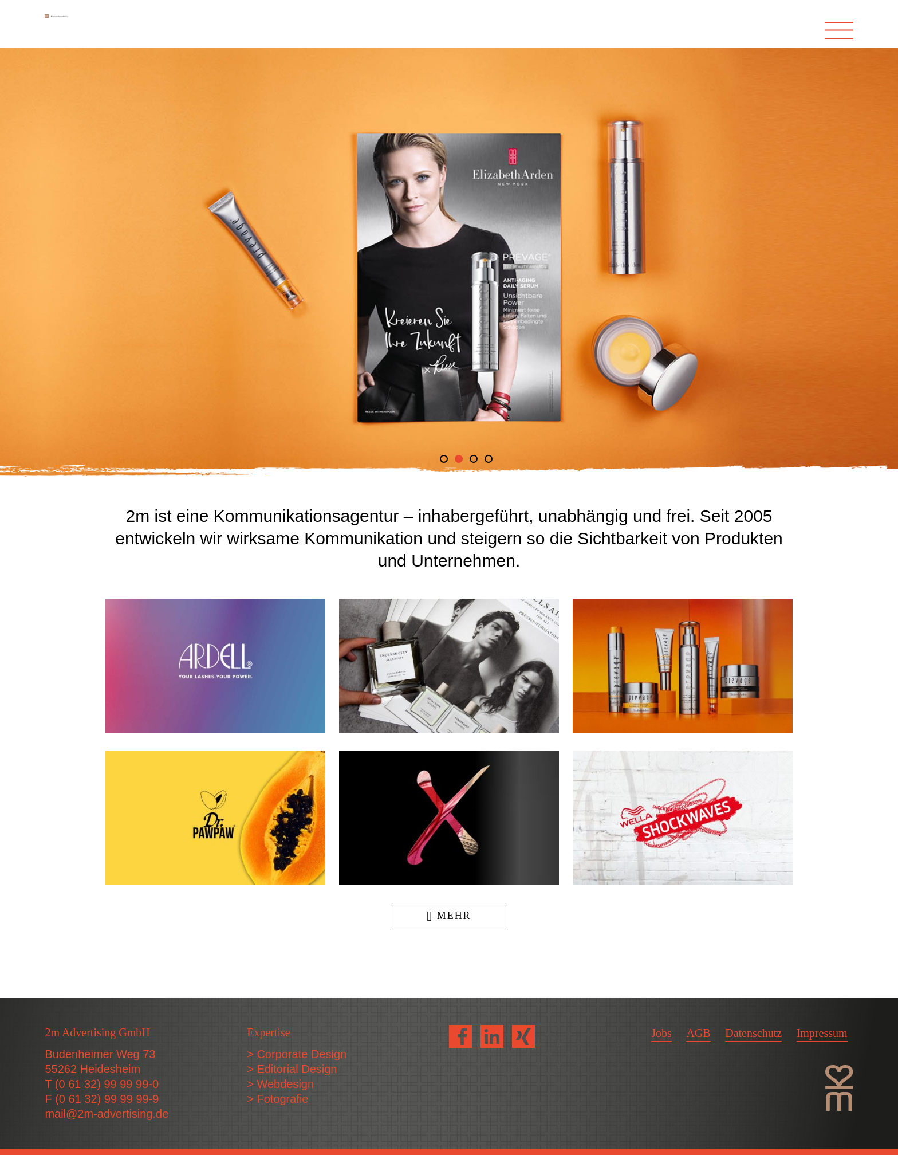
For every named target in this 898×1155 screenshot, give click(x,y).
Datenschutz (753, 1033)
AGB (698, 1033)
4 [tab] (489, 459)
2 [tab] (459, 459)
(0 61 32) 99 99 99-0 (107, 1084)
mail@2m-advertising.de (106, 1113)
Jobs (661, 1033)
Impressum (822, 1033)
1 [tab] (444, 459)
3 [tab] (474, 459)
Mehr (449, 915)
